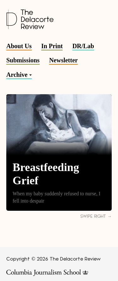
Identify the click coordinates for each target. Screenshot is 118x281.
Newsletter (63, 60)
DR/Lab (83, 46)
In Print (52, 46)
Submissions (23, 60)
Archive (16, 74)
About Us (19, 46)
